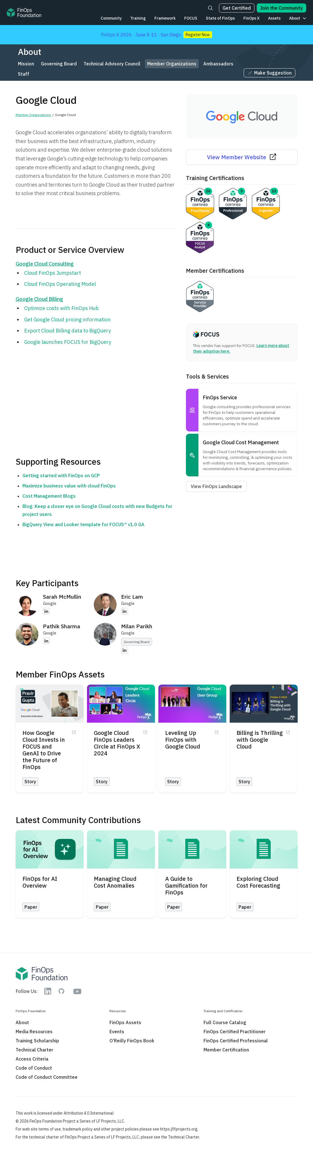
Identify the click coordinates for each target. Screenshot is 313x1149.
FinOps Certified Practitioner (235, 1031)
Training (138, 18)
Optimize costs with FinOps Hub (61, 308)
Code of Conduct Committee (47, 1077)
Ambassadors (218, 64)
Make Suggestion (269, 73)
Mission (26, 64)
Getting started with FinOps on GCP (61, 475)
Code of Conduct (34, 1068)
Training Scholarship (37, 1040)
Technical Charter (34, 1050)
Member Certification (226, 1050)
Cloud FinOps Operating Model (60, 284)
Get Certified (237, 8)
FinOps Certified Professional (236, 1040)
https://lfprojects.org (179, 1129)
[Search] (210, 8)
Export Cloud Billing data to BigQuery (67, 330)
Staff (23, 74)
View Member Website (241, 157)
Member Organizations (171, 64)
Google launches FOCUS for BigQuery (67, 342)
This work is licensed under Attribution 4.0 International (65, 1113)
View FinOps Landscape (216, 486)
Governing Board (59, 64)
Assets (274, 18)
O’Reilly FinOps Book (131, 1040)
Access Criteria (32, 1059)
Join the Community (281, 8)
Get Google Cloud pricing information (67, 319)
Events (116, 1031)
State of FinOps (220, 18)
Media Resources (34, 1031)
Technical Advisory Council (112, 64)
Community (111, 18)
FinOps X (251, 18)
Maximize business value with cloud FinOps (69, 486)
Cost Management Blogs (49, 496)
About (294, 18)
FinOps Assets (125, 1022)
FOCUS (190, 18)
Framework (165, 18)
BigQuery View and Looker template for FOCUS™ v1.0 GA (83, 524)
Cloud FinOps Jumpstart (52, 273)
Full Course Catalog (225, 1022)
